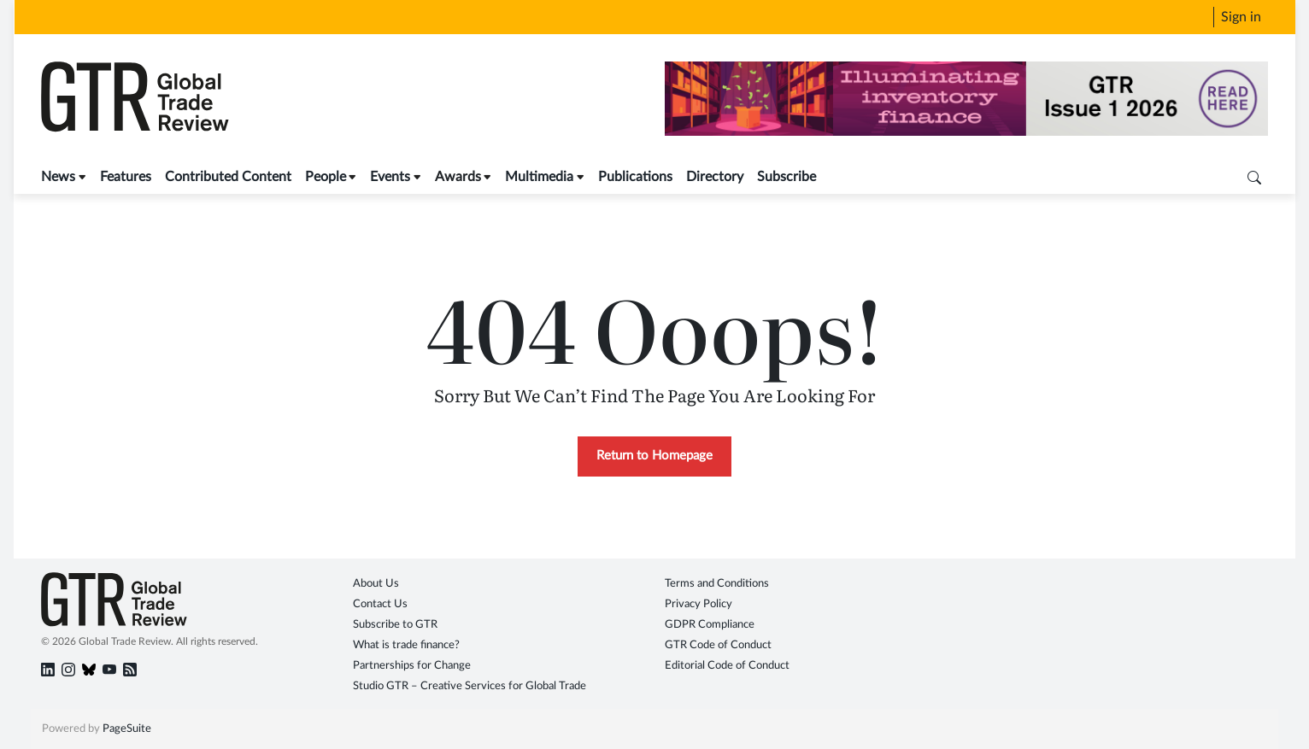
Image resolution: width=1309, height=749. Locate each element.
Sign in (1241, 17)
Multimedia (539, 177)
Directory (714, 177)
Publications (635, 177)
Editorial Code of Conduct (727, 665)
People (325, 177)
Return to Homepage (654, 455)
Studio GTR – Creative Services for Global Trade (469, 686)
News (58, 177)
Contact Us (380, 604)
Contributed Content (228, 177)
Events (390, 177)
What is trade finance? (406, 645)
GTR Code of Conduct (718, 645)
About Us (376, 583)
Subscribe (786, 177)
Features (125, 177)
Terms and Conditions (717, 583)
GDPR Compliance (709, 624)
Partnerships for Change (412, 665)
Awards (458, 177)
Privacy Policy (698, 604)
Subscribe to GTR (395, 624)
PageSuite (127, 728)
